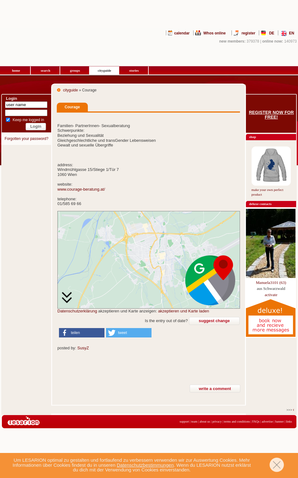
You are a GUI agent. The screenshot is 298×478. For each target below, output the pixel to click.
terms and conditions (237, 421)
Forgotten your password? (26, 138)
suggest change (214, 320)
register (248, 33)
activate (271, 294)
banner (279, 421)
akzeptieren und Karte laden (183, 311)
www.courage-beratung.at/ (81, 189)
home (16, 70)
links (289, 421)
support (184, 421)
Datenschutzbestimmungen (145, 465)
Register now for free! (271, 115)
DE (271, 33)
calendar (181, 33)
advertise (267, 421)
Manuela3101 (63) (271, 282)
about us (205, 421)
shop (252, 137)
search (45, 70)
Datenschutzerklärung (77, 311)
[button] (81, 332)
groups (75, 70)
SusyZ (83, 348)
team (194, 421)
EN (291, 33)
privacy (217, 421)
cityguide (104, 70)
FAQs (255, 421)
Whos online (214, 33)
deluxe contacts (260, 204)
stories (134, 70)
